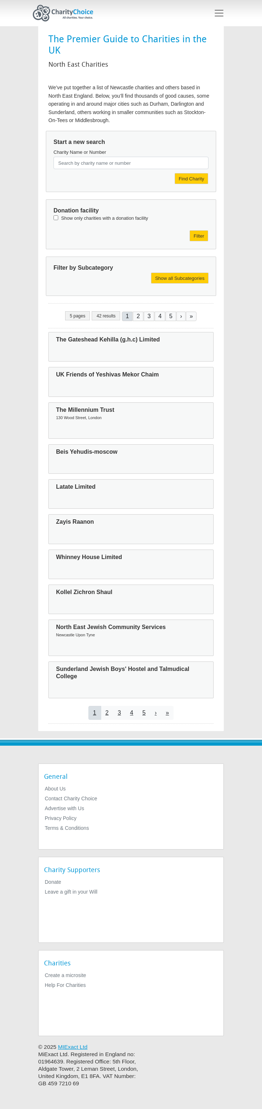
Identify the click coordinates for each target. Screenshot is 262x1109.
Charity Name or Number (79, 152)
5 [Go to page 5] (170, 316)
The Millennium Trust (85, 410)
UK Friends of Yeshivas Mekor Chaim (107, 374)
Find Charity (191, 178)
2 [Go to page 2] (138, 316)
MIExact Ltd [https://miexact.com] (72, 1047)
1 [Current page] (127, 316)
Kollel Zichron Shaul (84, 592)
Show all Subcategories (180, 278)
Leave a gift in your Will (71, 892)
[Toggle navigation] (219, 13)
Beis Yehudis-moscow (87, 452)
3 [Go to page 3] (149, 316)
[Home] (66, 13)
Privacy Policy (60, 818)
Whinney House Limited (89, 557)
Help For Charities (65, 985)
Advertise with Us (64, 808)
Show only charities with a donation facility (104, 218)
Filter (199, 236)
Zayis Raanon (75, 522)
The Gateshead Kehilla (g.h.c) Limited (108, 339)
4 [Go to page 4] (160, 316)
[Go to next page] (181, 316)
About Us (55, 789)
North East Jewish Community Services (111, 627)
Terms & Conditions (67, 828)
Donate (53, 882)
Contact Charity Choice (71, 798)
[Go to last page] (191, 316)
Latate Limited (75, 487)
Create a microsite (65, 975)
